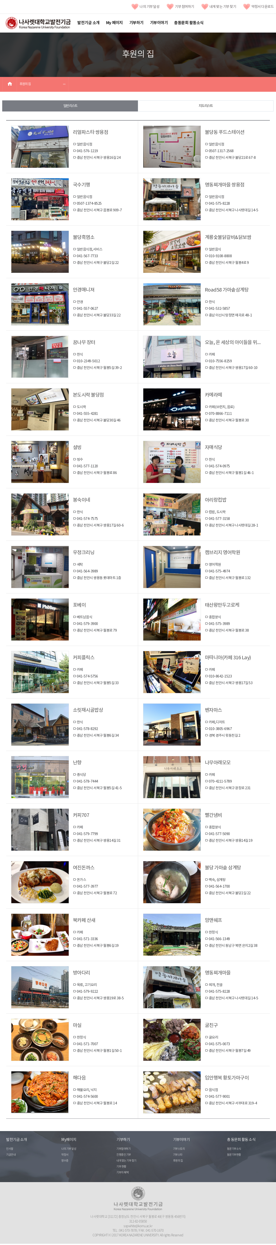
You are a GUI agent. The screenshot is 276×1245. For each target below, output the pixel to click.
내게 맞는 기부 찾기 (218, 7)
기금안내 (11, 1156)
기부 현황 (121, 1168)
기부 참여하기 (180, 7)
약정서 (64, 1156)
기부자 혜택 (122, 1173)
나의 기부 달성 (145, 7)
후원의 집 (25, 84)
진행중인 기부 (123, 1156)
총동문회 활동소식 (189, 22)
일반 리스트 (70, 106)
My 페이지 (114, 22)
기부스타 (177, 1156)
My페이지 (68, 1141)
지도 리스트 (205, 106)
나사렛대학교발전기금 (38, 23)
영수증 (64, 1162)
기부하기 (136, 22)
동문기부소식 (234, 1150)
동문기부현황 (234, 1156)
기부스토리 (179, 1150)
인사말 (9, 1150)
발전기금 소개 (88, 22)
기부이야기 (159, 22)
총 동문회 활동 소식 (241, 1141)
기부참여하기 (123, 1150)
